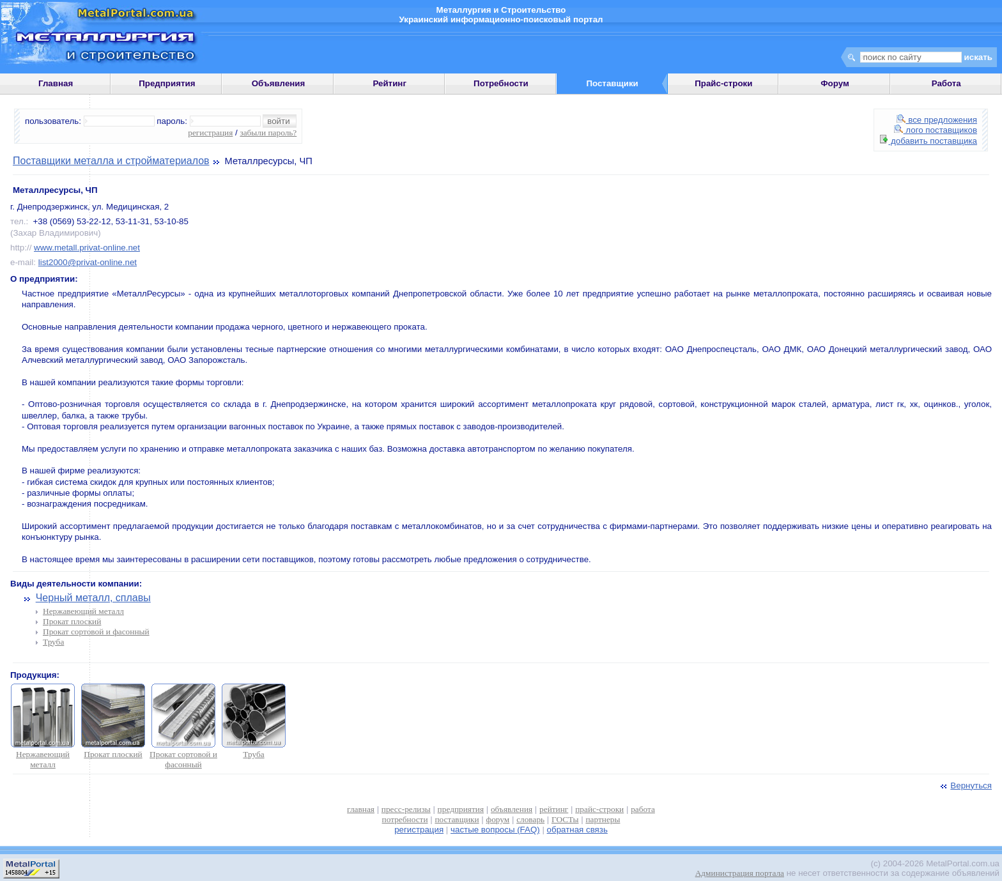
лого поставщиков (935, 130)
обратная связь (577, 829)
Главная (55, 83)
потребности (405, 819)
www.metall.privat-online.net (87, 247)
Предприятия (167, 83)
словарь (530, 819)
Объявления (278, 83)
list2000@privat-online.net (87, 262)
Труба (53, 642)
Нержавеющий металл (83, 611)
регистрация (210, 132)
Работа (946, 83)
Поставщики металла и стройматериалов (111, 160)
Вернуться (965, 785)
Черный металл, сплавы (93, 597)
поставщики (457, 819)
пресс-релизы (406, 809)
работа (643, 809)
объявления (511, 809)
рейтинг (553, 809)
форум (498, 819)
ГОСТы (564, 819)
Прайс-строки (723, 83)
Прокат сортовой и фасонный (96, 631)
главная (360, 809)
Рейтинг (389, 83)
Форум (835, 83)
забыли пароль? (268, 132)
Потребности (501, 83)
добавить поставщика (928, 141)
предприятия (461, 809)
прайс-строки (599, 809)
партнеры (602, 819)
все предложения (937, 120)
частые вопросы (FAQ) (495, 829)
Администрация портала (739, 873)
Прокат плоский (72, 621)
